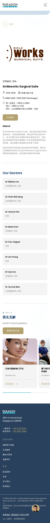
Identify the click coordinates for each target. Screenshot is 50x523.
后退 (8, 24)
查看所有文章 (13, 330)
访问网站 (10, 117)
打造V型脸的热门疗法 (14, 368)
